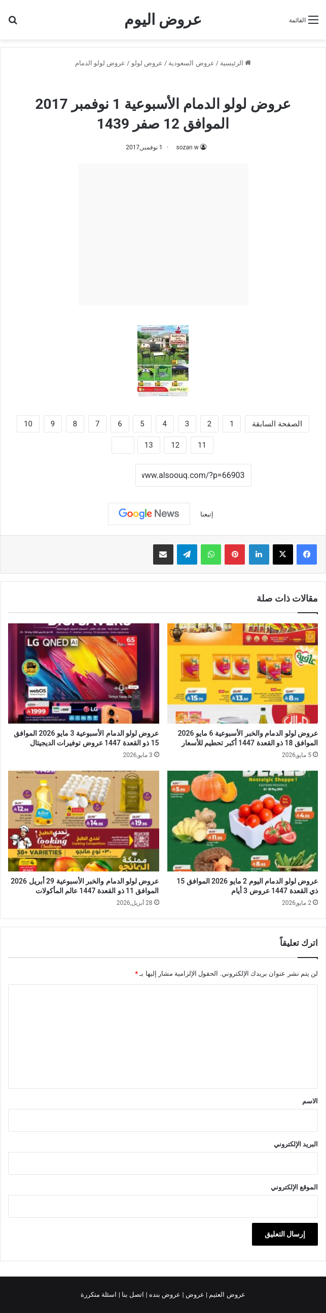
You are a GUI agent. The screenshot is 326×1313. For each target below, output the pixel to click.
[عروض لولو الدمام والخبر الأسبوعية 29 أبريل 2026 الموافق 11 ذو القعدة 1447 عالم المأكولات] (83, 821)
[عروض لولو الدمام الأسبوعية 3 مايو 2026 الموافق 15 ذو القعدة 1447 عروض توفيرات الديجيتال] (83, 673)
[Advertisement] (163, 234)
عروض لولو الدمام (100, 63)
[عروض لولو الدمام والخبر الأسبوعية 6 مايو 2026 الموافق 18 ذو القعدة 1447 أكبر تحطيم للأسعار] (242, 673)
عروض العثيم (226, 1294)
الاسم (310, 1101)
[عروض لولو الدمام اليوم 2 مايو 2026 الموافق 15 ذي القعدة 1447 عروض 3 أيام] (242, 821)
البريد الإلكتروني (296, 1144)
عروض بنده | (164, 1294)
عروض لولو (147, 63)
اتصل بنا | (132, 1294)
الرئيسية (235, 63)
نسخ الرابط (103, 476)
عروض (195, 1294)
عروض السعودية (191, 63)
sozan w (187, 147)
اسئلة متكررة (99, 1294)
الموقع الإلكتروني (294, 1187)
